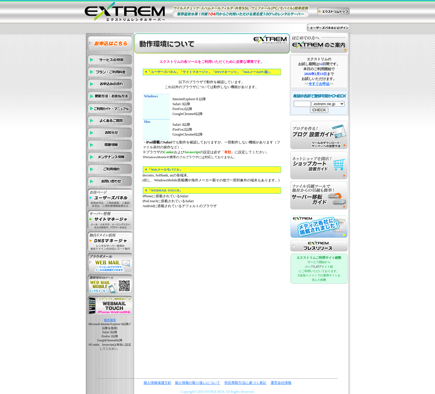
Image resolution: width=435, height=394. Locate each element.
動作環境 (110, 320)
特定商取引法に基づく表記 (245, 383)
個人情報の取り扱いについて (197, 383)
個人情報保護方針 (157, 383)
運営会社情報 (281, 383)
